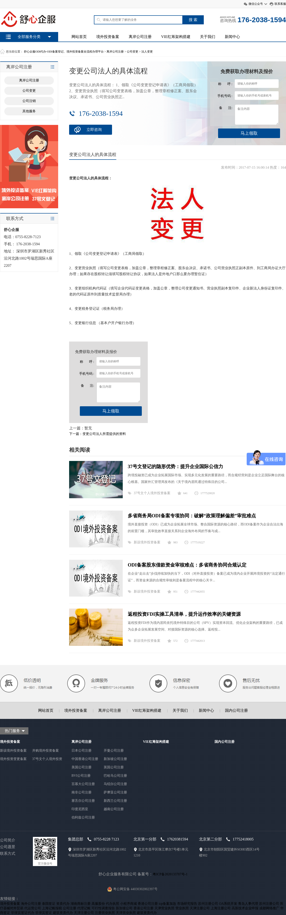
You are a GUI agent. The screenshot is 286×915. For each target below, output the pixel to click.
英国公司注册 (114, 767)
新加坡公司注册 (115, 759)
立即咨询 (94, 130)
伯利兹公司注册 (83, 817)
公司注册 (69, 908)
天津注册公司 (200, 908)
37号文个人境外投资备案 (152, 493)
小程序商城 (128, 903)
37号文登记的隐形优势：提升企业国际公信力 (175, 466)
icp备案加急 (167, 903)
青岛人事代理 (248, 903)
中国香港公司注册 (85, 759)
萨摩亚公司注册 (115, 792)
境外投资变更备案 (13, 759)
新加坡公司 (124, 908)
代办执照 (112, 903)
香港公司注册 (148, 903)
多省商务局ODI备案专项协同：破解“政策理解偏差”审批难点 (192, 515)
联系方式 (7, 853)
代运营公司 (32, 908)
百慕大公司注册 (83, 784)
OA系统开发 (228, 903)
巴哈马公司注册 (115, 775)
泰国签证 (48, 903)
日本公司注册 (82, 750)
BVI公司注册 (81, 775)
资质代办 (63, 903)
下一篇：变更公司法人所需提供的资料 (97, 434)
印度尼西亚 (80, 809)
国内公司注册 (236, 710)
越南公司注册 (114, 809)
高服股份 (98, 903)
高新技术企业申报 (245, 908)
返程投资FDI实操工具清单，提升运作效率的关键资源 (184, 614)
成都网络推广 (269, 908)
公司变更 (132, 51)
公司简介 (7, 840)
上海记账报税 (52, 908)
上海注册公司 (221, 908)
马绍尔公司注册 (115, 784)
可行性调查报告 (103, 908)
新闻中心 (232, 37)
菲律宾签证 (43, 913)
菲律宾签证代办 (22, 913)
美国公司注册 (82, 767)
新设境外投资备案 (147, 542)
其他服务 (29, 111)
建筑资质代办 (63, 913)
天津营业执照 (164, 908)
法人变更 (147, 51)
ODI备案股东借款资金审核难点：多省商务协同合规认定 (187, 564)
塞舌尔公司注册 (83, 801)
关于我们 (207, 37)
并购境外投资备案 (45, 750)
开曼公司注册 (114, 750)
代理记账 (84, 908)
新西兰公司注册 (115, 801)
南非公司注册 (82, 792)
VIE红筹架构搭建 (175, 37)
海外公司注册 (31, 903)
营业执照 (182, 908)
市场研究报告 (187, 903)
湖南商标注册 (81, 903)
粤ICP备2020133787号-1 (170, 874)
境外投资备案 (107, 37)
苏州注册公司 (208, 903)
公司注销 (29, 101)
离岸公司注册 (140, 37)
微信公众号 (256, 3)
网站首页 (79, 37)
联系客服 (280, 3)
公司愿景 (7, 847)
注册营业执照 (105, 913)
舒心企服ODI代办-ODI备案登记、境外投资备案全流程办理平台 (64, 51)
